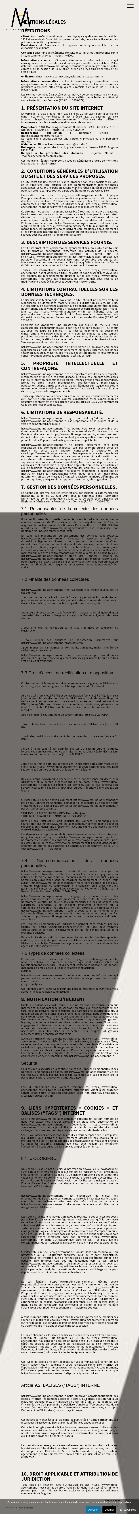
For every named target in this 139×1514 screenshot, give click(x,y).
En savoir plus (128, 1509)
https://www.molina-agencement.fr (84, 45)
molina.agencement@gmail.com (41, 135)
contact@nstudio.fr (75, 144)
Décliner (109, 1509)
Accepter (93, 1509)
